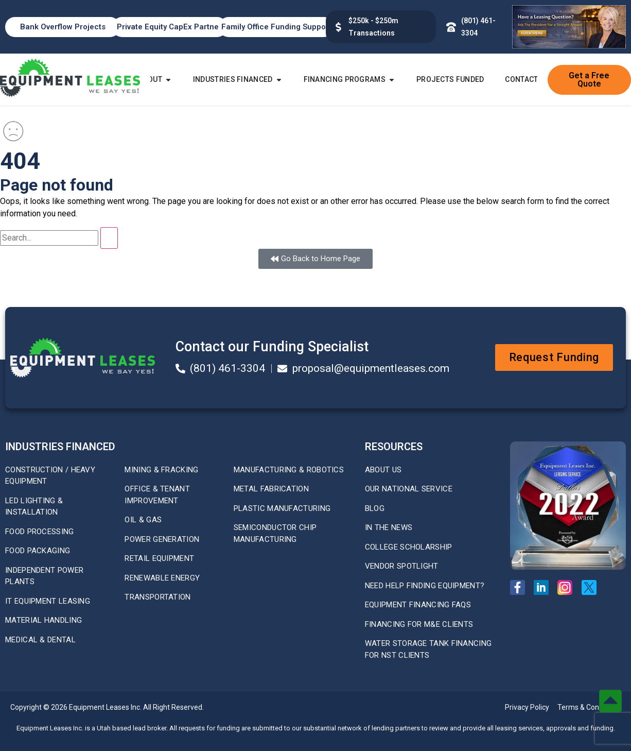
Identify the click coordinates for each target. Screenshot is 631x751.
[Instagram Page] (568, 587)
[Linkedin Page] (544, 587)
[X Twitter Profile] (592, 587)
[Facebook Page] (520, 587)
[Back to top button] (610, 701)
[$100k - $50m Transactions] (338, 27)
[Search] (109, 238)
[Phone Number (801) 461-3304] (451, 27)
